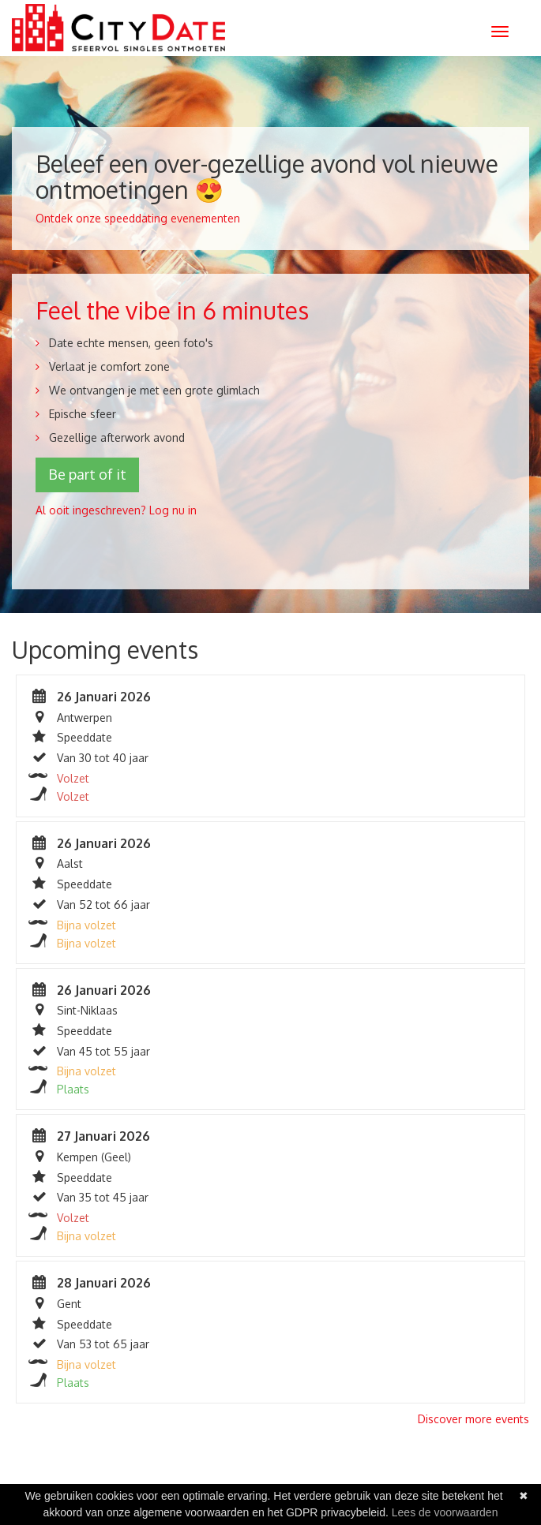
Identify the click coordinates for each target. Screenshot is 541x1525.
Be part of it (87, 474)
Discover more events (473, 1419)
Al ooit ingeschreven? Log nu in (116, 510)
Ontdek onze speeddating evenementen (138, 218)
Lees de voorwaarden (445, 1512)
